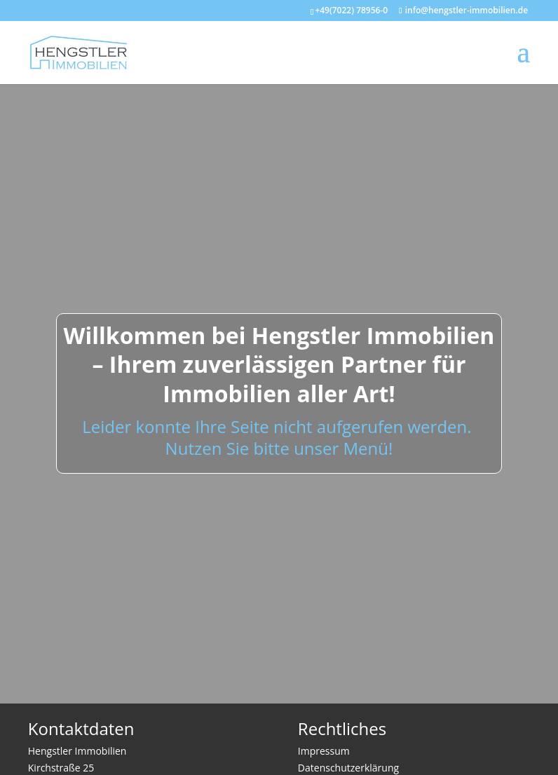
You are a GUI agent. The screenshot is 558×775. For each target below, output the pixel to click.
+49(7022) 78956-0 (351, 10)
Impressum (324, 750)
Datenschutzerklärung (348, 767)
